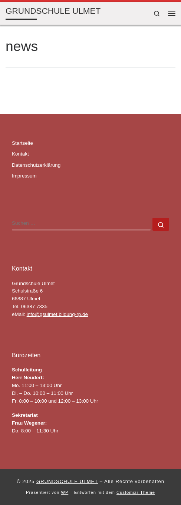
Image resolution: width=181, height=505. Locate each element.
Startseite (22, 143)
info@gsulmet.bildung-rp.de (57, 314)
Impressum (24, 176)
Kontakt (20, 154)
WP (64, 492)
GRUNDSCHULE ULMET (67, 481)
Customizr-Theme (135, 492)
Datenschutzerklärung (36, 165)
